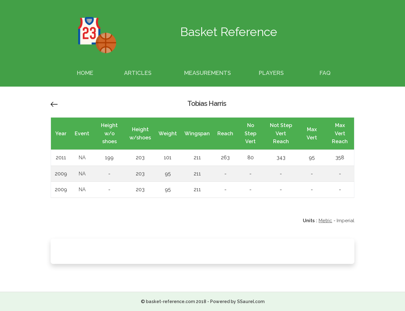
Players (271, 73)
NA (82, 158)
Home (85, 73)
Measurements (207, 73)
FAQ (325, 73)
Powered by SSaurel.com (237, 301)
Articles (138, 73)
